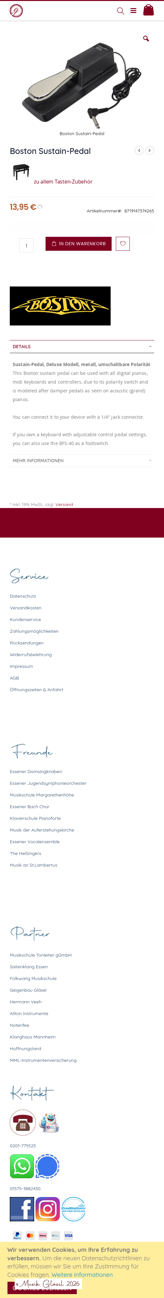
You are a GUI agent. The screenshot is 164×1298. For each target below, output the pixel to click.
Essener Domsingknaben (36, 771)
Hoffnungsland (25, 1048)
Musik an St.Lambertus (33, 865)
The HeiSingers (25, 853)
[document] (82, 1270)
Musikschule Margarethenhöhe (42, 795)
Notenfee (19, 1025)
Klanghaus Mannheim (33, 1037)
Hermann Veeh (25, 1002)
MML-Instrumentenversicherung (43, 1060)
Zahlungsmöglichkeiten (34, 631)
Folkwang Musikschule (33, 978)
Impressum (21, 666)
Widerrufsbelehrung (31, 654)
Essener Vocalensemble (35, 842)
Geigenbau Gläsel (28, 990)
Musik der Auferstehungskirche (42, 830)
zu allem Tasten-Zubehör (51, 181)
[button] (146, 44)
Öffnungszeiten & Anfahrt (36, 690)
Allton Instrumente (29, 1013)
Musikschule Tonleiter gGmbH (41, 955)
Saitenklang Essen (29, 967)
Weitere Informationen (82, 1275)
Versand (64, 504)
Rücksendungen (27, 643)
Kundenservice (25, 619)
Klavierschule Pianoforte (35, 818)
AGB (14, 678)
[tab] (82, 346)
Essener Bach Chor (29, 806)
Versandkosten (25, 608)
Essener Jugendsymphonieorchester (48, 783)
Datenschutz (23, 596)
